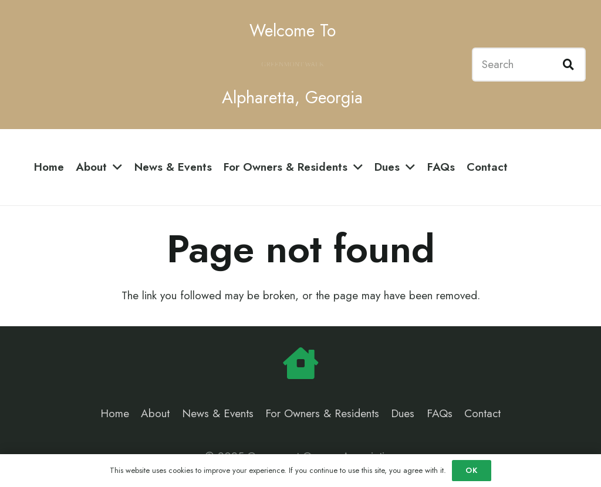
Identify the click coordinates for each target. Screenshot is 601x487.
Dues (402, 413)
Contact (482, 413)
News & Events (218, 413)
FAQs (440, 413)
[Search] (529, 64)
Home (114, 413)
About (155, 413)
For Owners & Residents (322, 413)
